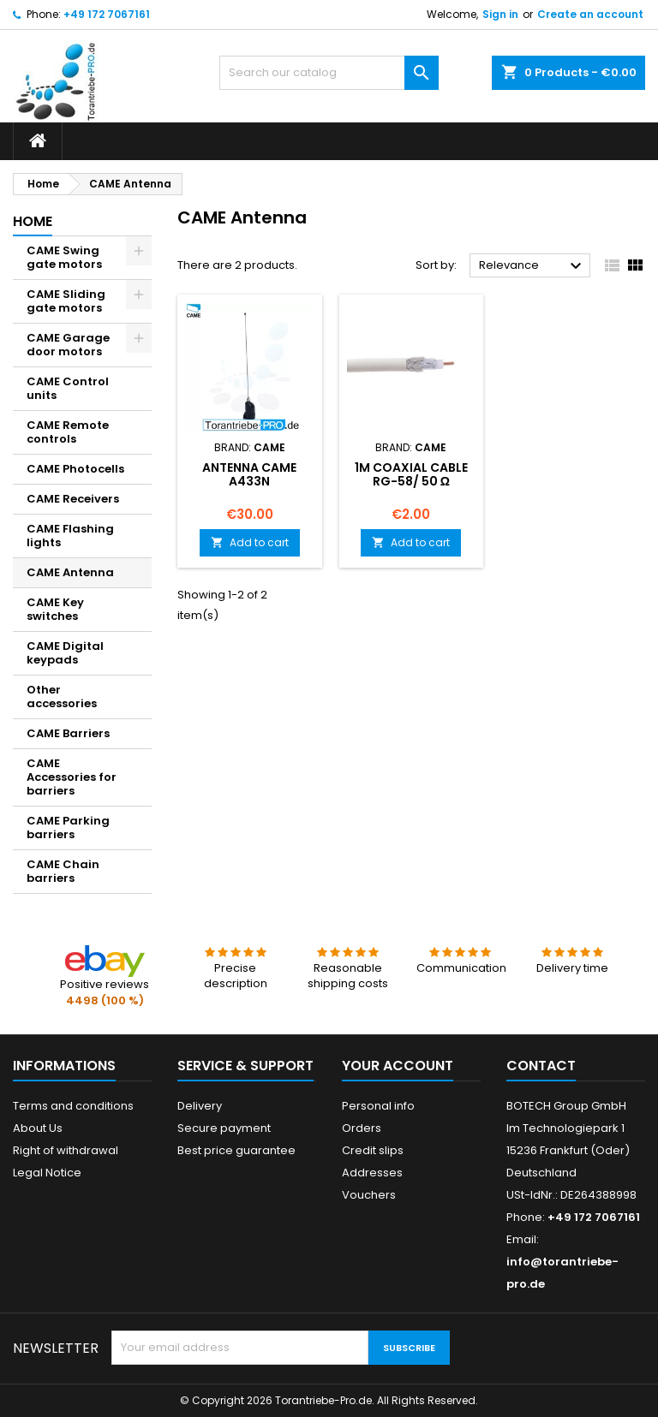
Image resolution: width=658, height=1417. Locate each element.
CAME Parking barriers (68, 827)
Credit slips (373, 1150)
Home (32, 221)
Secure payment (224, 1128)
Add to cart (250, 542)
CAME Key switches (55, 609)
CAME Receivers (73, 499)
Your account (397, 1065)
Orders (361, 1128)
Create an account (590, 14)
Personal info (378, 1106)
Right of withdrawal (65, 1150)
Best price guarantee (236, 1150)
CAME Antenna (70, 572)
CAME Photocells (75, 469)
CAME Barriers (68, 733)
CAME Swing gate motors (64, 257)
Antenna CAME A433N (249, 474)
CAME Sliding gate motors (66, 301)
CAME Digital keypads (65, 653)
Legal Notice (47, 1172)
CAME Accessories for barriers (72, 777)
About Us (38, 1128)
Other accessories (62, 696)
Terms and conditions (73, 1106)
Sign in (500, 14)
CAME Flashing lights (70, 536)
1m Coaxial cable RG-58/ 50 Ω (411, 474)
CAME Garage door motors (68, 345)
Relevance (532, 266)
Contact (541, 1065)
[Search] (329, 73)
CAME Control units (68, 388)
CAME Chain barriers (63, 871)
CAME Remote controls (68, 432)
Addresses (372, 1172)
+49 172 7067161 (106, 14)
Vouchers (369, 1195)
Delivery (199, 1106)
